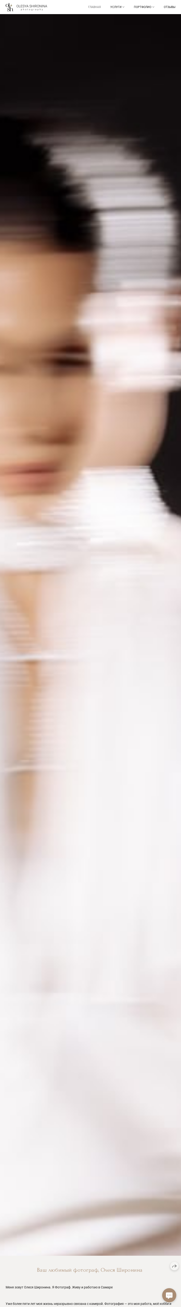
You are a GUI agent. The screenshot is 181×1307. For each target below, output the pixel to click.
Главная (94, 7)
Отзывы (169, 7)
